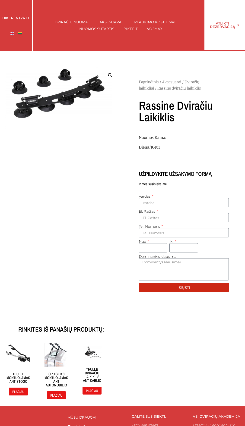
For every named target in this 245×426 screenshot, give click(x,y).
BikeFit (131, 29)
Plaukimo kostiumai (156, 22)
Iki (171, 241)
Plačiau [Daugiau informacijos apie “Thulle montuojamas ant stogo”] (18, 391)
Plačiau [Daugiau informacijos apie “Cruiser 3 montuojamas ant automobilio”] (56, 395)
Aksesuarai (112, 22)
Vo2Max (154, 29)
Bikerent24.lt (16, 18)
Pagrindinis (149, 82)
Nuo (143, 241)
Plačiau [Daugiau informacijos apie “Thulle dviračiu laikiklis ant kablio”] (92, 390)
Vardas (145, 196)
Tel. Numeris (150, 226)
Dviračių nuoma (72, 22)
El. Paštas (147, 211)
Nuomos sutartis (96, 29)
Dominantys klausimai (158, 256)
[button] (110, 75)
